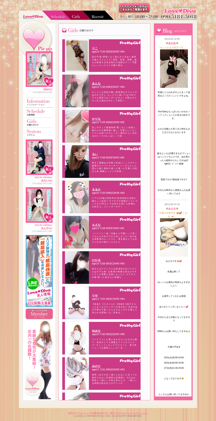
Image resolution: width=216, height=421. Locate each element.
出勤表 (96, 413)
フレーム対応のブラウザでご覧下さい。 (104, 218)
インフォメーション (136, 413)
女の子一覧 (106, 413)
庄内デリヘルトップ (79, 413)
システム (119, 413)
